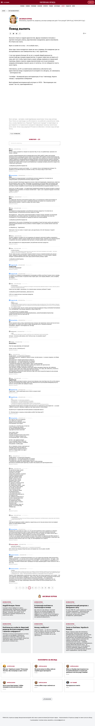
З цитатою (16, 171)
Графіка (51, 6)
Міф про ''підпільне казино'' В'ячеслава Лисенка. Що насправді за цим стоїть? (15, 670)
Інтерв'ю (45, 6)
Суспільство (15, 133)
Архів (73, 6)
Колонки (39, 6)
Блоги (63, 6)
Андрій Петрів (14, 389)
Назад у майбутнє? (41, 627)
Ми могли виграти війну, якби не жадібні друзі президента (45, 670)
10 (49, 587)
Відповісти (11, 171)
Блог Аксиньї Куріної (13, 10)
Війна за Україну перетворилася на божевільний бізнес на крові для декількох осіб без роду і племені (77, 670)
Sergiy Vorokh (14, 265)
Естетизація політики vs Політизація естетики (43, 607)
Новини (28, 6)
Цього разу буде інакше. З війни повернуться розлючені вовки (13, 686)
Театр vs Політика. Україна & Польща (77, 628)
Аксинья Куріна (25, 19)
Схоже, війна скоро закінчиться (45, 685)
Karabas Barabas (15, 554)
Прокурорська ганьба (73, 685)
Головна (22, 6)
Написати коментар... (34, 143)
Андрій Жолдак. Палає (11, 606)
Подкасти (68, 6)
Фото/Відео (57, 6)
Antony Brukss (14, 175)
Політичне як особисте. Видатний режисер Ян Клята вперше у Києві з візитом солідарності (16, 629)
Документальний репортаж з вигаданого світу (77, 607)
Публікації (33, 6)
